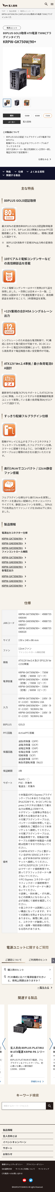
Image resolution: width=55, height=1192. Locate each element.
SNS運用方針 (7, 1169)
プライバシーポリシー (35, 1164)
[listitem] (14, 538)
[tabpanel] (27, 977)
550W (27, 115)
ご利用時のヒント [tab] (38, 959)
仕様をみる (45, 159)
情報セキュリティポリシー (12, 1164)
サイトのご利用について (25, 1169)
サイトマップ (43, 1169)
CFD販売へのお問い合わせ (12, 1173)
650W (37, 115)
